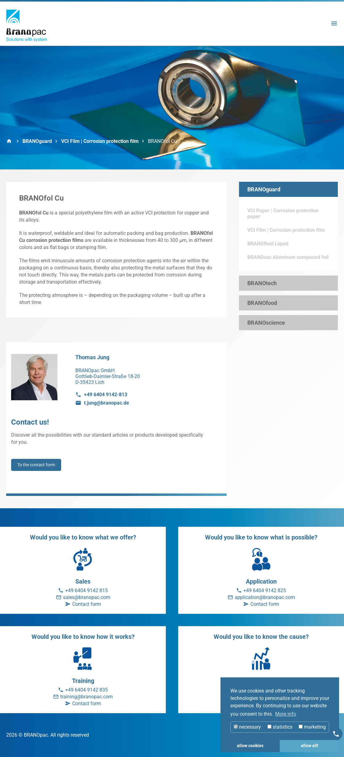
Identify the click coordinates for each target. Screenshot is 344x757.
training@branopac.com (86, 697)
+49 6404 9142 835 (86, 690)
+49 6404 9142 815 (86, 590)
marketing (312, 727)
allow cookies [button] (250, 745)
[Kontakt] (335, 734)
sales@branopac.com (86, 597)
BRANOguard (37, 141)
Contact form (86, 604)
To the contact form (36, 464)
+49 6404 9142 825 (264, 590)
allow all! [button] (309, 745)
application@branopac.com (265, 597)
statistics (279, 727)
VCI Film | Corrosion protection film (100, 141)
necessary (247, 727)
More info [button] (285, 714)
